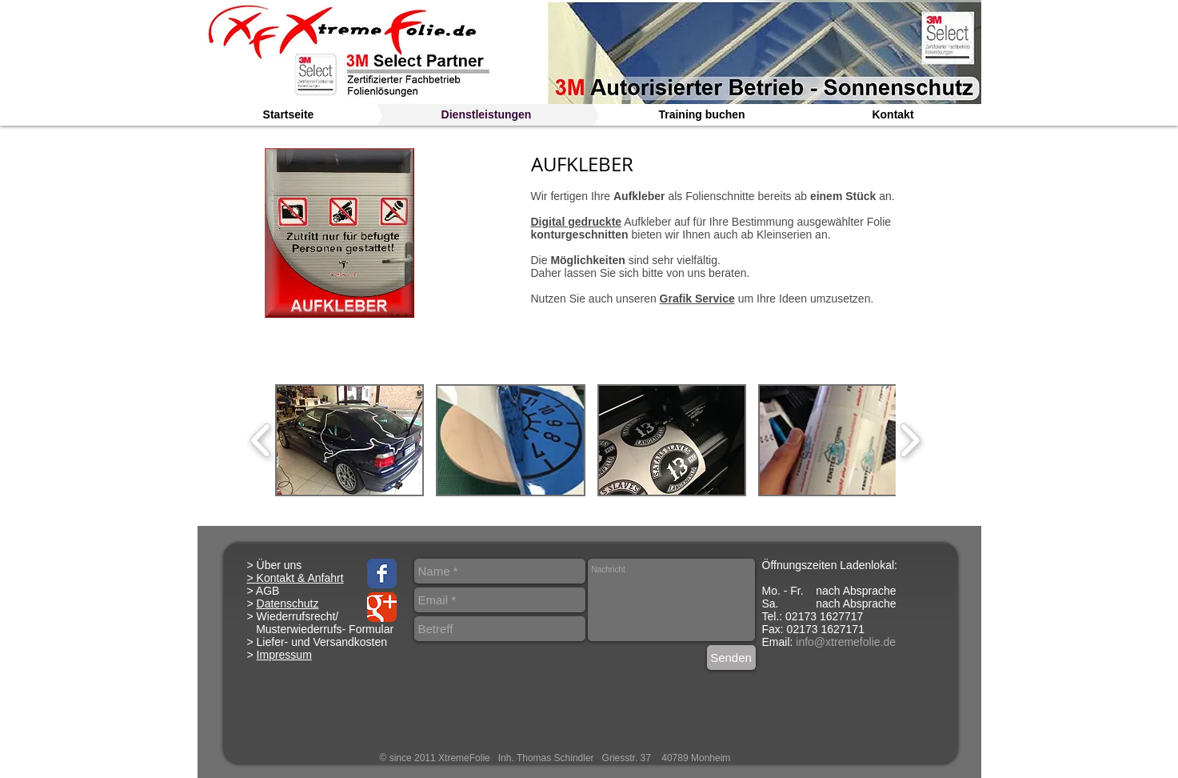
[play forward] (910, 440)
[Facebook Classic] (382, 573)
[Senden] (731, 657)
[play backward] (261, 440)
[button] (350, 440)
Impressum (284, 654)
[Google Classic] (382, 607)
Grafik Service (697, 298)
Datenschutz (288, 603)
